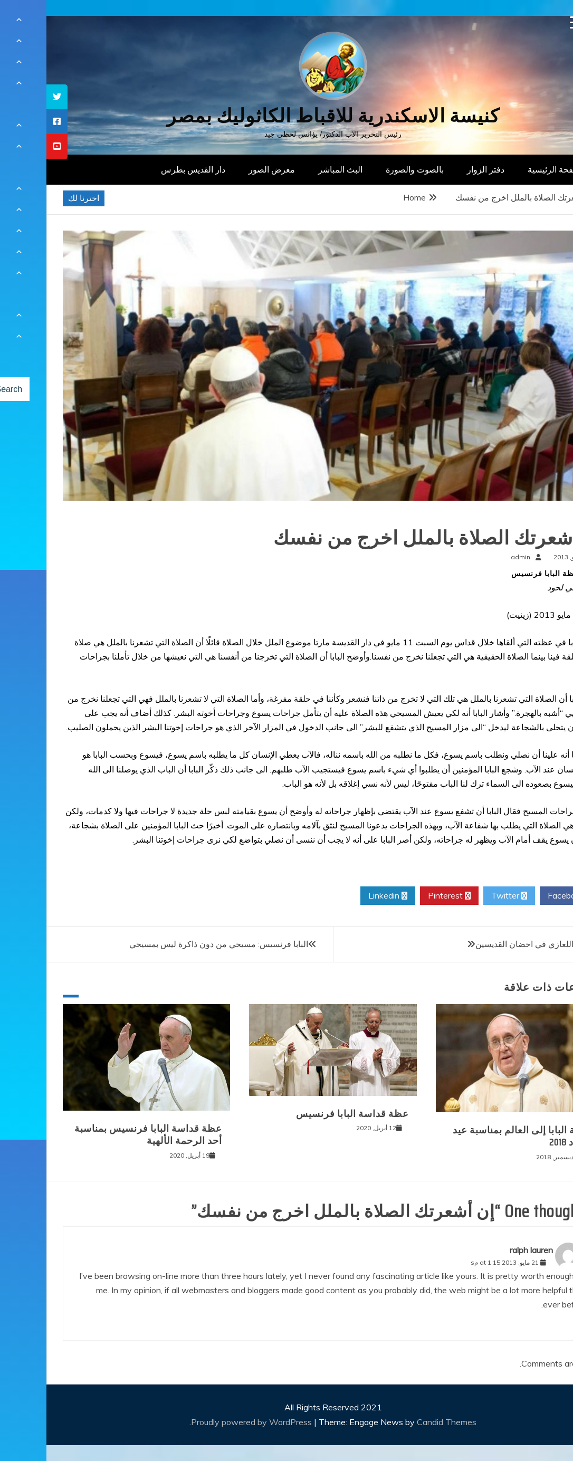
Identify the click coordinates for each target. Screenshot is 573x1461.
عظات (540, 516)
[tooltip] (10, 96)
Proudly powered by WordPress (206, 1422)
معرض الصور (225, 169)
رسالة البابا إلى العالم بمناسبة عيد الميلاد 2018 (477, 1136)
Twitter (463, 896)
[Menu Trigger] (530, 22)
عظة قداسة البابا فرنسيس (306, 1113)
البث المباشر (294, 169)
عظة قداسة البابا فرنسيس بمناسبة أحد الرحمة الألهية (102, 1134)
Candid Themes (400, 1422)
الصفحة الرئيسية (510, 169)
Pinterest (402, 896)
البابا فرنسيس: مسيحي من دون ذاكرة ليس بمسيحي (172, 944)
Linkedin (341, 896)
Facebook (523, 896)
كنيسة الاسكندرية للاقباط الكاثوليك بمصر (286, 116)
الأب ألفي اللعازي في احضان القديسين (495, 944)
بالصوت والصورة (368, 169)
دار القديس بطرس (146, 169)
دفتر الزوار (439, 169)
